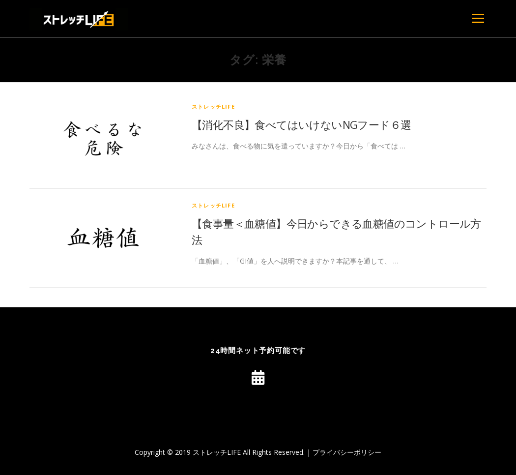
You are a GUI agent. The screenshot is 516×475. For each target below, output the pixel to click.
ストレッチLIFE (213, 106)
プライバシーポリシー (347, 452)
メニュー (478, 18)
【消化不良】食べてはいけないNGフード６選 (301, 124)
